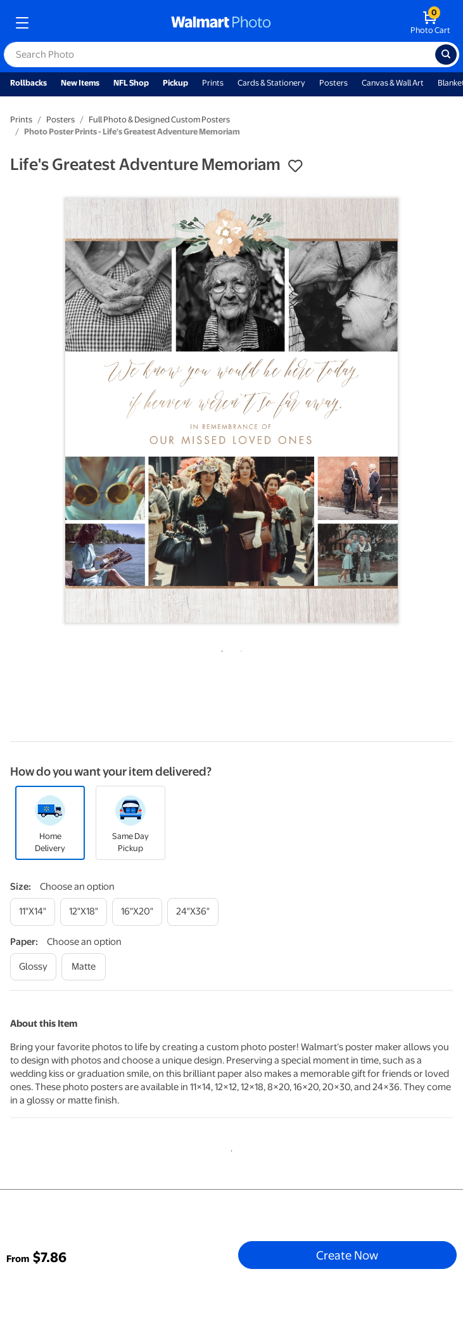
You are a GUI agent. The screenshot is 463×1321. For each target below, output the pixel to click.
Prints (213, 83)
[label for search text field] (219, 54)
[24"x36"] (193, 911)
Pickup (175, 83)
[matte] (83, 966)
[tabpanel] (231, 411)
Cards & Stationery (271, 83)
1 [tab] (219, 648)
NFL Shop (131, 83)
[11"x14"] (32, 911)
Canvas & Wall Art (393, 83)
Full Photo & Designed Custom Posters (159, 119)
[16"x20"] (137, 911)
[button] (295, 166)
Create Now (347, 1255)
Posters (333, 83)
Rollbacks (28, 83)
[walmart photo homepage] (221, 23)
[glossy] (33, 966)
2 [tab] (238, 648)
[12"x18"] (83, 911)
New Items (80, 83)
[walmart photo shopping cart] (430, 23)
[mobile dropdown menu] (22, 23)
